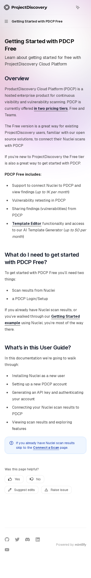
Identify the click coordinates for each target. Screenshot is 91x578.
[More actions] (85, 7)
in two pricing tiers (51, 108)
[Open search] (69, 7)
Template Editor (26, 223)
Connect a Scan (46, 448)
